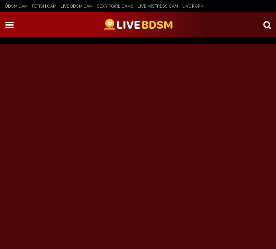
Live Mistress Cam (158, 6)
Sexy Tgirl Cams (115, 6)
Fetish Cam (44, 6)
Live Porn (193, 6)
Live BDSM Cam (77, 6)
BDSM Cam (16, 6)
